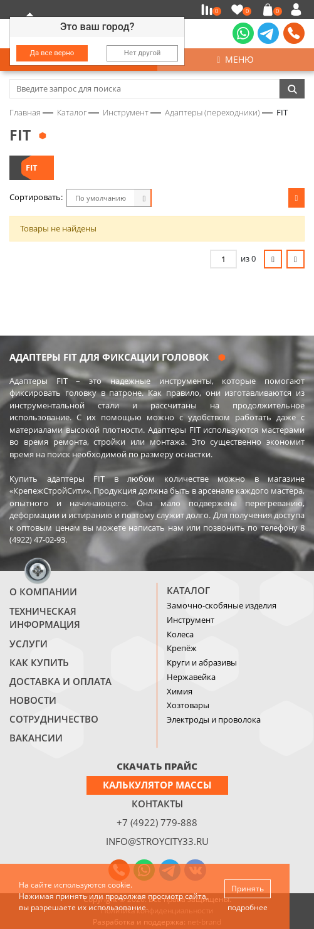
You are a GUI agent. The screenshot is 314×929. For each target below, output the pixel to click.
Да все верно (52, 52)
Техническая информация (44, 618)
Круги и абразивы (202, 662)
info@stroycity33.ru (157, 841)
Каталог (188, 590)
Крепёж (182, 648)
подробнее (248, 907)
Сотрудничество (53, 719)
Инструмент (190, 619)
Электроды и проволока (214, 719)
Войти (298, 9)
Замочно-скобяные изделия (221, 605)
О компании (43, 591)
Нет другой (142, 52)
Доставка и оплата (60, 681)
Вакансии (36, 737)
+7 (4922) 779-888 (157, 822)
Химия (179, 691)
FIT (32, 167)
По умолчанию (100, 198)
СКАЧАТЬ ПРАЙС (157, 766)
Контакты (157, 803)
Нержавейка (191, 676)
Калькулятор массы (157, 784)
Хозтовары (188, 705)
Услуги (28, 643)
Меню (235, 59)
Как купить (39, 662)
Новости (32, 700)
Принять (247, 888)
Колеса (180, 634)
